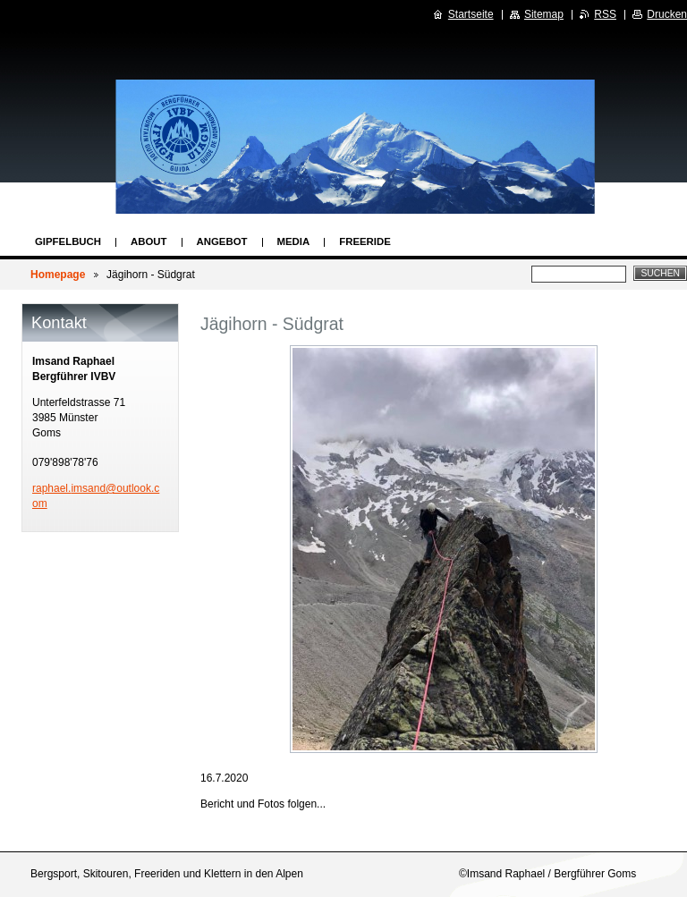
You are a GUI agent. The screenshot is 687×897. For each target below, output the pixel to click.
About (149, 241)
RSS (605, 14)
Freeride (365, 241)
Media (293, 241)
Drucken (667, 14)
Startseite (471, 14)
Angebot (222, 241)
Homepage (57, 274)
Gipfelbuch (68, 241)
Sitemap (544, 14)
